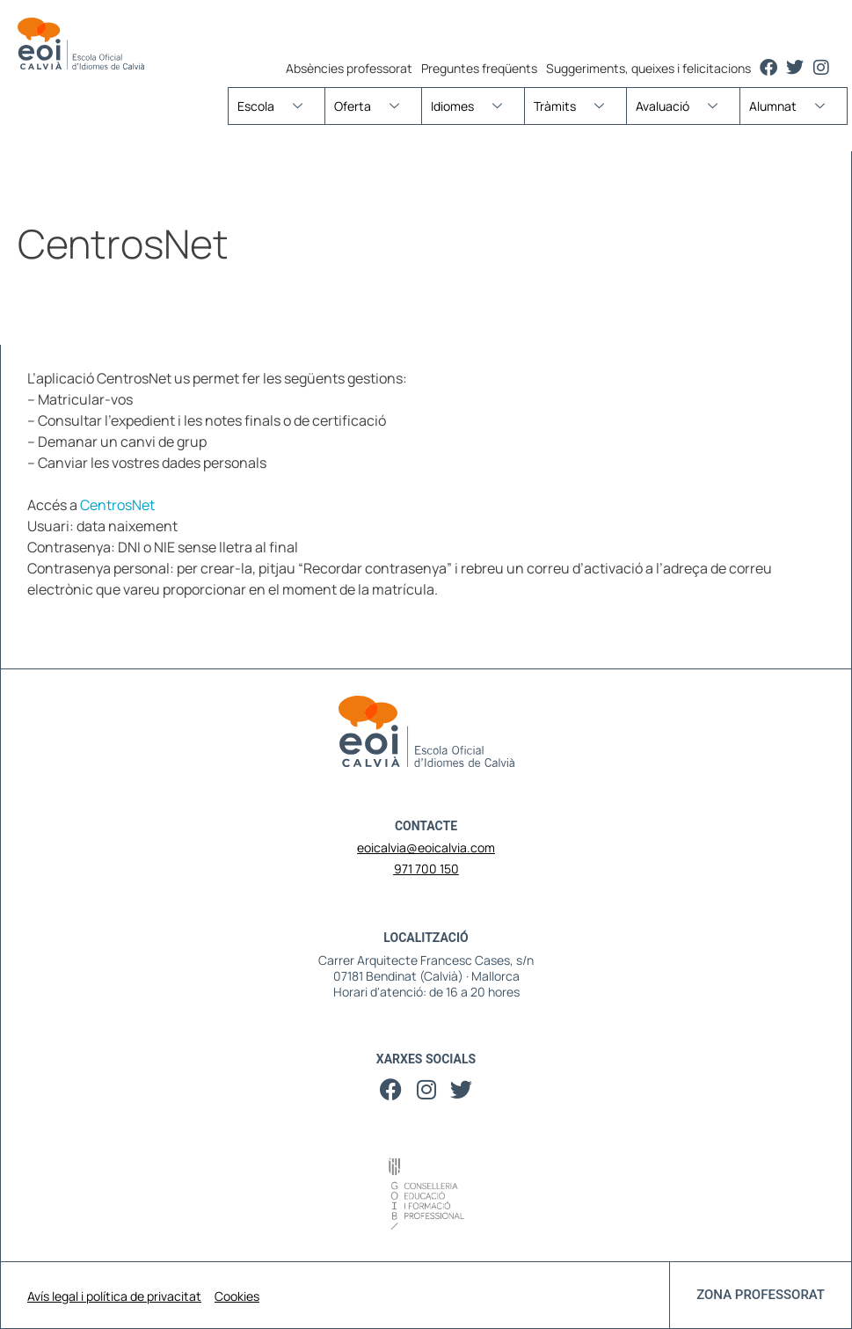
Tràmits (575, 106)
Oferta (373, 106)
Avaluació (683, 106)
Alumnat (793, 106)
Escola (276, 106)
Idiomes (473, 106)
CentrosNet (117, 505)
